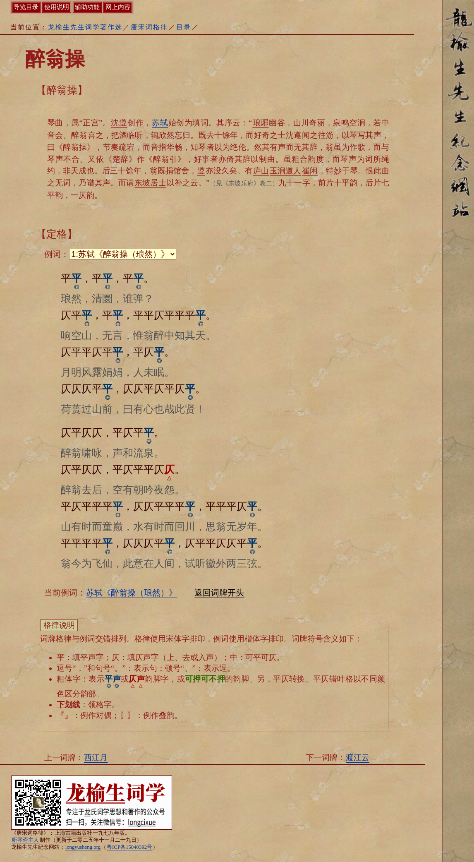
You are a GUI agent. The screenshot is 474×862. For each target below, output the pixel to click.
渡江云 (357, 757)
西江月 (96, 757)
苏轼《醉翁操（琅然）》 (131, 592)
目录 (183, 27)
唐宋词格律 (149, 27)
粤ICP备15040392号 (129, 847)
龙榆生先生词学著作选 (85, 27)
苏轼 (160, 122)
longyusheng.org (83, 847)
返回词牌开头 (219, 592)
